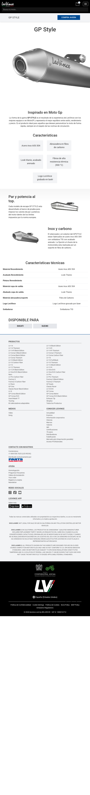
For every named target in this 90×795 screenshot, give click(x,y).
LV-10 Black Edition (16, 360)
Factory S (12, 379)
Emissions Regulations (45, 608)
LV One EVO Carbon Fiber (55, 372)
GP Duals (49, 384)
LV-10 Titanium (52, 362)
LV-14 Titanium (14, 348)
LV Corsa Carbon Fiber (54, 355)
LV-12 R (49, 367)
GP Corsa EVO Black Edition (56, 396)
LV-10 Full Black (52, 360)
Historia (49, 420)
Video (11, 413)
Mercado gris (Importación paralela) (59, 439)
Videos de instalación (16, 475)
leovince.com (34, 612)
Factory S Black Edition (54, 379)
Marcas (49, 422)
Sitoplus (49, 401)
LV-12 (11, 365)
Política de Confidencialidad (21, 605)
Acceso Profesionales (54, 442)
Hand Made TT (14, 398)
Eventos (49, 415)
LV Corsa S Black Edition (18, 353)
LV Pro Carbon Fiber (16, 377)
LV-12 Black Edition (53, 365)
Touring (11, 401)
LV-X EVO (50, 389)
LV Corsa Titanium (15, 358)
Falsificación (51, 437)
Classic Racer (51, 386)
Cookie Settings (38, 605)
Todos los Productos (54, 403)
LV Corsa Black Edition (17, 355)
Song (10, 415)
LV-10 (48, 358)
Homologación (14, 470)
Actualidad (50, 413)
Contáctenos (13, 451)
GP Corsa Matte (52, 394)
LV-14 (11, 346)
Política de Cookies (52, 605)
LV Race (12, 384)
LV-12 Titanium (14, 367)
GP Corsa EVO (14, 396)
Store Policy (65, 605)
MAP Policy (75, 605)
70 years (49, 432)
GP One (11, 386)
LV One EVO (50, 370)
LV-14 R (49, 348)
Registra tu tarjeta (15, 480)
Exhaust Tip (50, 398)
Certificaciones (51, 430)
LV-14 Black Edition (53, 346)
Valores (49, 425)
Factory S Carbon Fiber (17, 382)
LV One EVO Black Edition (18, 372)
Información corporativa (55, 418)
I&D (47, 427)
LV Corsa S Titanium (53, 353)
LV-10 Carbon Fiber (16, 362)
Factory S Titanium (53, 382)
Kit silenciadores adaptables (19, 403)
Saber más (12, 503)
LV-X (10, 391)
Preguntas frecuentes (17, 473)
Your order (12, 478)
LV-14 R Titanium (52, 350)
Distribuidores (51, 434)
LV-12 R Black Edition (16, 370)
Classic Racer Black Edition (18, 389)
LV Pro (48, 374)
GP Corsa (50, 391)
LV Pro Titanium (52, 377)
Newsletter (13, 482)
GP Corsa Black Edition (17, 394)
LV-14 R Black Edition (16, 350)
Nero (10, 374)
